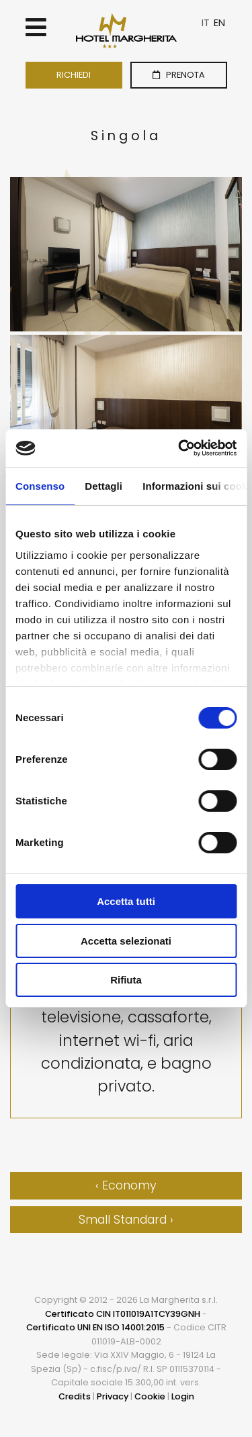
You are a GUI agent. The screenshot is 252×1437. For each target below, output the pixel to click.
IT (206, 23)
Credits (74, 1396)
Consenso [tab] (40, 486)
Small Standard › (126, 1220)
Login (182, 1396)
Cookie (149, 1396)
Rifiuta (126, 980)
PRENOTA (179, 75)
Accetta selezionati (126, 941)
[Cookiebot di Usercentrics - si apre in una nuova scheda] (179, 448)
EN (219, 23)
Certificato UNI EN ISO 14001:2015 (95, 1327)
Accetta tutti (126, 901)
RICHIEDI (73, 75)
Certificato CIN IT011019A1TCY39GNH (122, 1314)
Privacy (112, 1396)
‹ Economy (126, 1185)
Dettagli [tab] (103, 486)
